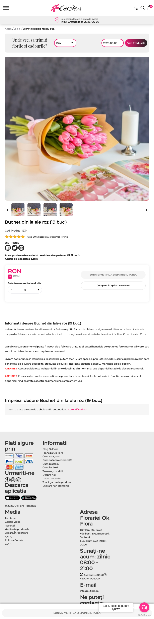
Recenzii (10, 525)
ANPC (8, 536)
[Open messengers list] (144, 607)
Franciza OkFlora (53, 452)
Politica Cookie (14, 540)
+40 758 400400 (92, 574)
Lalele (17, 28)
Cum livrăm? (50, 467)
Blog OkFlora (50, 449)
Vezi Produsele (136, 43)
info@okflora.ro (89, 590)
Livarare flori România (56, 485)
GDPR (8, 543)
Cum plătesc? (51, 463)
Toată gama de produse (57, 482)
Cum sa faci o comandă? (57, 460)
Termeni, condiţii (53, 471)
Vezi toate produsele (17, 529)
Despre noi (49, 474)
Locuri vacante (51, 478)
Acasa (8, 28)
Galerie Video (12, 521)
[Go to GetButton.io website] (144, 615)
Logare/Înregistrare (16, 532)
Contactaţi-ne (51, 456)
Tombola (10, 518)
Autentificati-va (77, 409)
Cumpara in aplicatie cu (113, 285)
